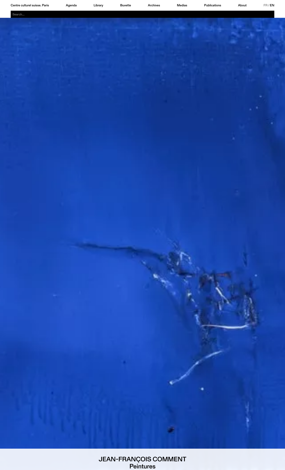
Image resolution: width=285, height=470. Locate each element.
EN (272, 5)
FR (265, 5)
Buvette (125, 5)
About (242, 5)
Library (98, 5)
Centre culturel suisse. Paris (30, 5)
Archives (154, 5)
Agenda (71, 5)
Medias (182, 5)
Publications (212, 5)
